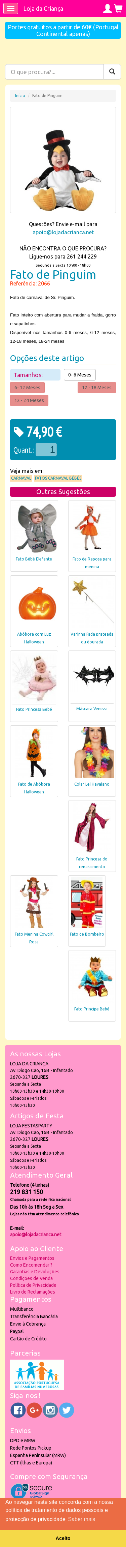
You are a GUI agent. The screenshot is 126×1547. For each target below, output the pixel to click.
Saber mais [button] (81, 1519)
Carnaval (21, 478)
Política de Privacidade (33, 1285)
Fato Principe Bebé (92, 1009)
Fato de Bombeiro (87, 934)
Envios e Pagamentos (32, 1258)
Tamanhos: (28, 374)
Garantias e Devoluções (34, 1271)
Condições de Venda (31, 1278)
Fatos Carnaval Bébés (58, 478)
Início (20, 95)
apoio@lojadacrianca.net (63, 232)
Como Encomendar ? (31, 1265)
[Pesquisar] (112, 72)
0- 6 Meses (79, 374)
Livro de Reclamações (32, 1292)
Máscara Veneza (92, 708)
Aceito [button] (63, 1538)
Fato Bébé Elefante (34, 559)
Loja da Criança (43, 8)
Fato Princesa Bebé (34, 709)
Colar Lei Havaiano (92, 784)
